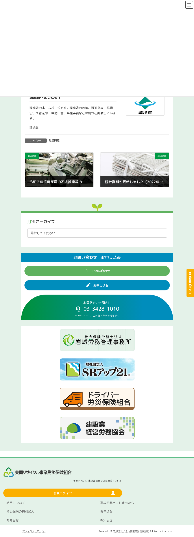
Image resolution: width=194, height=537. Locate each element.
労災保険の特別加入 (20, 511)
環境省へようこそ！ (45, 97)
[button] (97, 271)
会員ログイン (190, 283)
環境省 (34, 127)
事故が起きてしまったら (117, 503)
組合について (15, 503)
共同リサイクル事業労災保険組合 (131, 531)
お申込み (106, 511)
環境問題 (54, 140)
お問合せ (12, 520)
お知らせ (106, 520)
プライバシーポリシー (34, 531)
